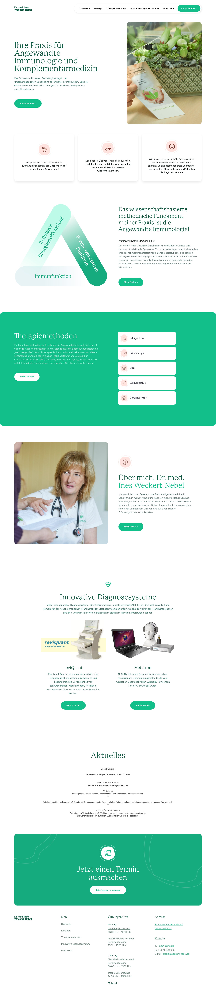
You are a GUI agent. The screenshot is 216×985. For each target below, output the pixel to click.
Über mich (168, 8)
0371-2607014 (166, 946)
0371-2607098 (167, 950)
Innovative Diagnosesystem (75, 943)
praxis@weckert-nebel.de (176, 953)
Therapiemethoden (116, 8)
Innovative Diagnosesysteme (144, 8)
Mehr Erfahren (131, 282)
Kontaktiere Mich (189, 8)
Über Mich (66, 950)
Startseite (85, 8)
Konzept (98, 8)
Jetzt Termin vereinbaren (108, 890)
